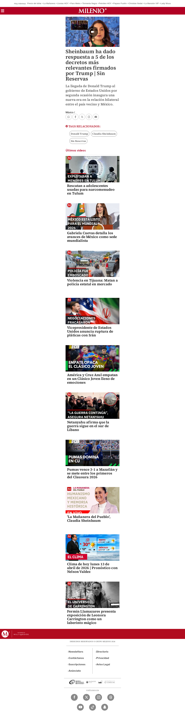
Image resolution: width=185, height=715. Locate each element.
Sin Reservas (78, 141)
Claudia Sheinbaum (103, 133)
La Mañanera (49, 3)
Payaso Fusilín (120, 3)
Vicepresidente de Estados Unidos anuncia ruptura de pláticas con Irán (90, 331)
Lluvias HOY (62, 3)
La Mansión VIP (151, 3)
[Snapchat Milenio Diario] (104, 707)
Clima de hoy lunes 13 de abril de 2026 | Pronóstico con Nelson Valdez (92, 568)
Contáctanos (76, 658)
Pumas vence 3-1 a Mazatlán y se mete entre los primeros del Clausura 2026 (92, 473)
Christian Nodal (136, 3)
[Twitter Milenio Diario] (86, 697)
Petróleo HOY (105, 3)
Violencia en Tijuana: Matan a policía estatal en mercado (92, 282)
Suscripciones (77, 664)
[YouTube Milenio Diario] (80, 707)
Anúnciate (75, 670)
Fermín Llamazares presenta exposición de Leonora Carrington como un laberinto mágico (91, 617)
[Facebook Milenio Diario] (74, 697)
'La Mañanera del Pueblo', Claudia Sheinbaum (88, 518)
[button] (2, 11)
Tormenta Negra (89, 3)
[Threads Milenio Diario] (110, 697)
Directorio (102, 651)
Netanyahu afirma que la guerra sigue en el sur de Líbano (88, 426)
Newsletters (76, 651)
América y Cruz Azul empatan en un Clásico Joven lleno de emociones (92, 378)
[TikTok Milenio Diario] (92, 707)
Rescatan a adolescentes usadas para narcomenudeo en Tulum (91, 189)
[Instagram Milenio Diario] (98, 697)
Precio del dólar (34, 3)
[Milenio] (92, 11)
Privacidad (102, 658)
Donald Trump (79, 133)
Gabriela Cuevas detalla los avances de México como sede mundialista (92, 237)
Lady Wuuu (166, 3)
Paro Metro (75, 3)
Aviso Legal (103, 664)
